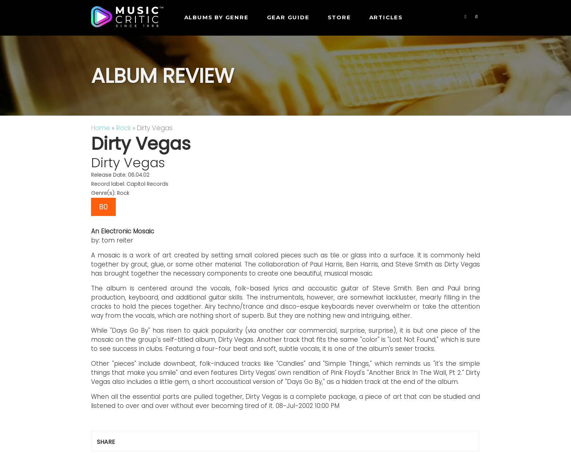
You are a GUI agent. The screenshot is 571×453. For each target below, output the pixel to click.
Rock (123, 127)
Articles (386, 17)
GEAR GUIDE (288, 17)
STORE (339, 17)
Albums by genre (216, 17)
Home (100, 127)
